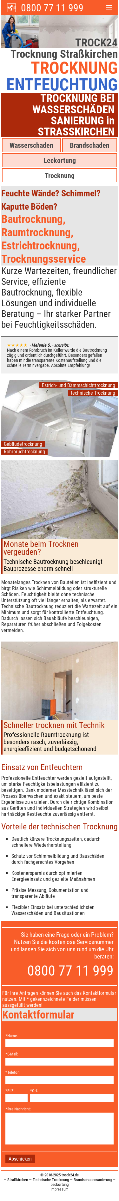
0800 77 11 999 (52, 8)
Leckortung (59, 160)
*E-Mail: (11, 1054)
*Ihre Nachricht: (18, 1109)
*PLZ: (10, 1090)
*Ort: (34, 1090)
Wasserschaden (31, 145)
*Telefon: (12, 1072)
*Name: (11, 1035)
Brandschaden (89, 145)
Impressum (59, 1189)
